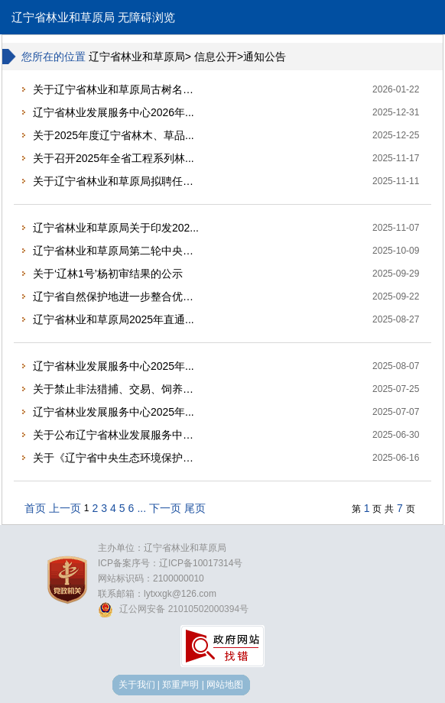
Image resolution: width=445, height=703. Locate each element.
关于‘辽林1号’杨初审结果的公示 (108, 273)
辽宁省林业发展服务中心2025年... (113, 366)
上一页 (65, 508)
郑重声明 (180, 684)
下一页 (165, 508)
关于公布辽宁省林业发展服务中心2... (118, 435)
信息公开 (215, 56)
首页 (35, 508)
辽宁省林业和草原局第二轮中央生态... (118, 251)
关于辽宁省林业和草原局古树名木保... (118, 89)
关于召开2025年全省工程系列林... (113, 158)
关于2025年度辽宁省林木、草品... (113, 135)
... (141, 508)
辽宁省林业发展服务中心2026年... (113, 112)
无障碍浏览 (146, 17)
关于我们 (137, 684)
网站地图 (224, 684)
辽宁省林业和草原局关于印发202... (116, 228)
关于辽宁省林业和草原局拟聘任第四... (118, 181)
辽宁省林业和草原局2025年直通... (113, 319)
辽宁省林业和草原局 (63, 17)
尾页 (195, 508)
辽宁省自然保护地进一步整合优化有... (118, 296)
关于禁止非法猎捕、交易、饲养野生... (118, 389)
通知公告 (264, 56)
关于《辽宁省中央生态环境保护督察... (118, 458)
